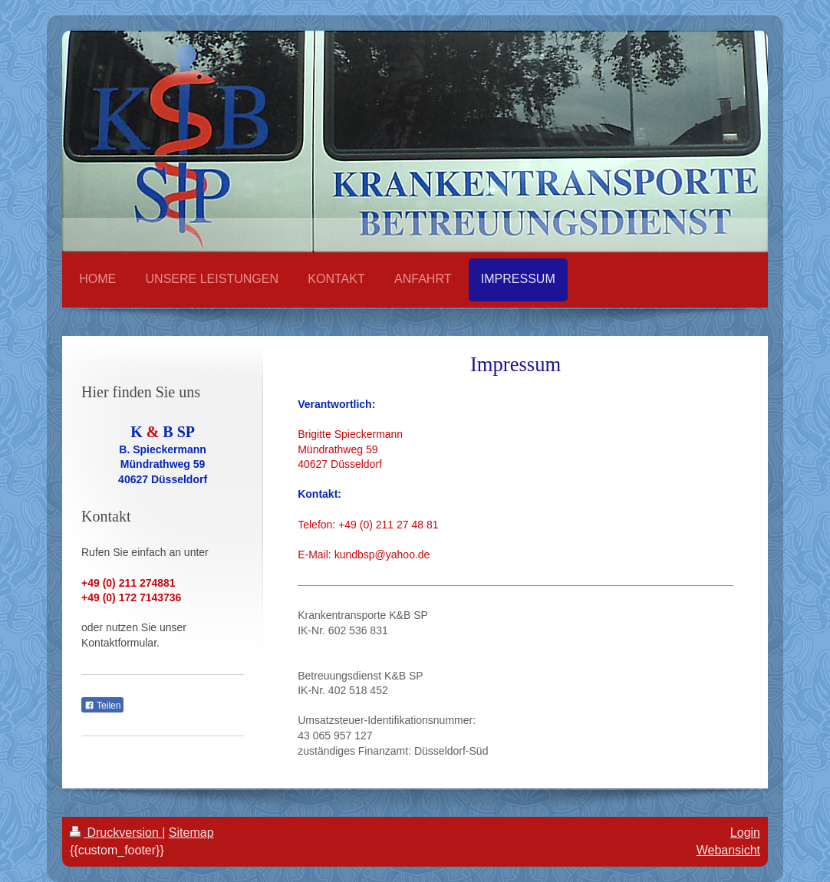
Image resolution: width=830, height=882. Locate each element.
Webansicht (728, 850)
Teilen (102, 705)
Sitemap (191, 832)
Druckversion (116, 832)
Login (745, 832)
